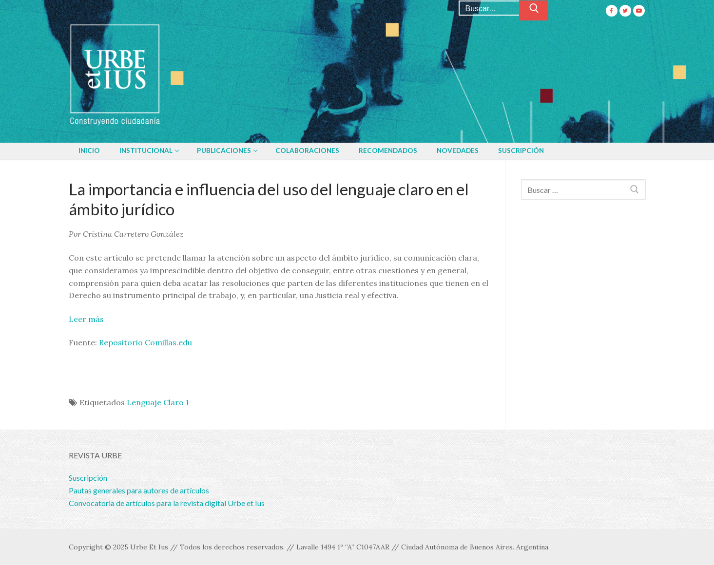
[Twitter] (625, 11)
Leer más (86, 319)
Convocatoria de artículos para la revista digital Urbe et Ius (167, 503)
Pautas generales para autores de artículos (139, 490)
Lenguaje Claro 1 (158, 402)
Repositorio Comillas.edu (145, 342)
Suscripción (88, 477)
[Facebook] (612, 11)
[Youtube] (639, 11)
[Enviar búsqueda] (533, 10)
